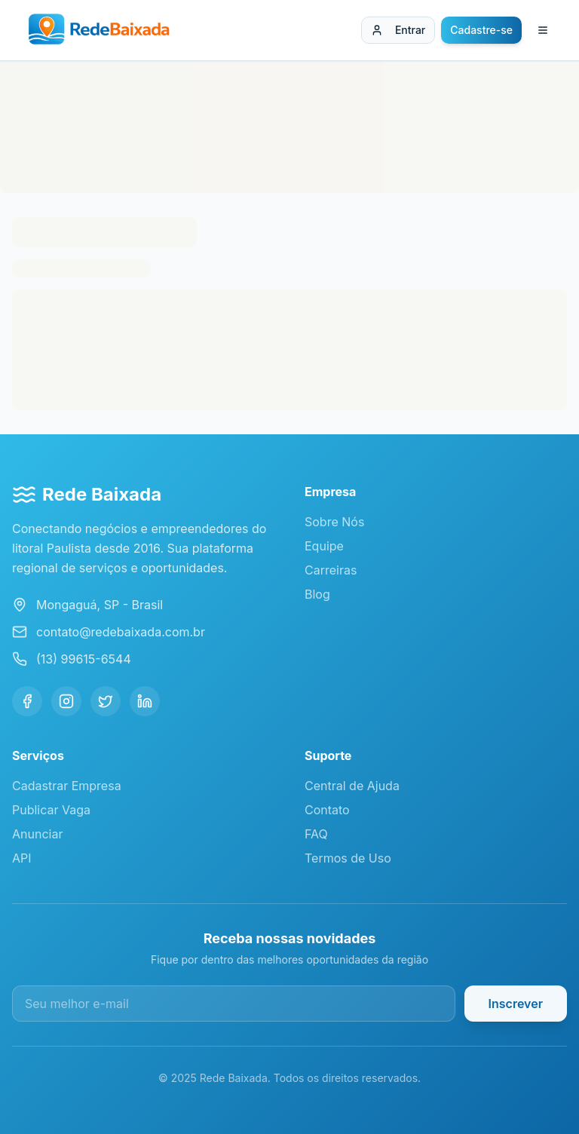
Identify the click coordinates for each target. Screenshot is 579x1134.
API (22, 858)
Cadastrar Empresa (66, 785)
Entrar (398, 29)
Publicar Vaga (51, 809)
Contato (327, 809)
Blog (317, 594)
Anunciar (37, 833)
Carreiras (331, 570)
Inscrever (516, 1003)
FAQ (316, 833)
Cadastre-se (481, 29)
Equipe (324, 545)
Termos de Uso (348, 858)
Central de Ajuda (352, 785)
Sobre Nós (334, 521)
